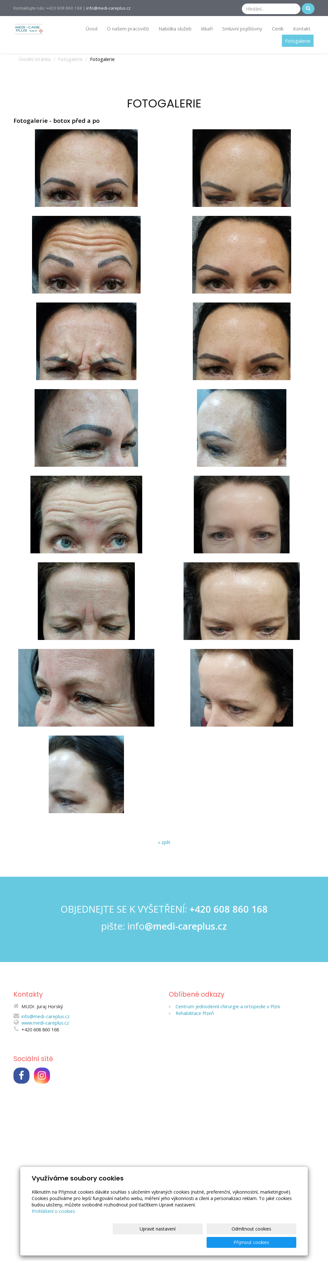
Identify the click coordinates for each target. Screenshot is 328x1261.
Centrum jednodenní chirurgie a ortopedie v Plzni (228, 1005)
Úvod (91, 28)
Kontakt (301, 28)
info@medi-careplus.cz (108, 8)
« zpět (164, 842)
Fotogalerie (297, 41)
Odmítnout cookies (219, 1242)
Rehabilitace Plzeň (195, 1012)
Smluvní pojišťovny (242, 28)
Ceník (277, 28)
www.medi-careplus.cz (45, 1022)
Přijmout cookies (272, 1242)
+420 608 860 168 (229, 908)
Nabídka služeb (175, 28)
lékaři (207, 28)
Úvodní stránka (34, 59)
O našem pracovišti (128, 28)
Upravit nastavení (166, 1242)
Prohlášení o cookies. (54, 1225)
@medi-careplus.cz (185, 925)
